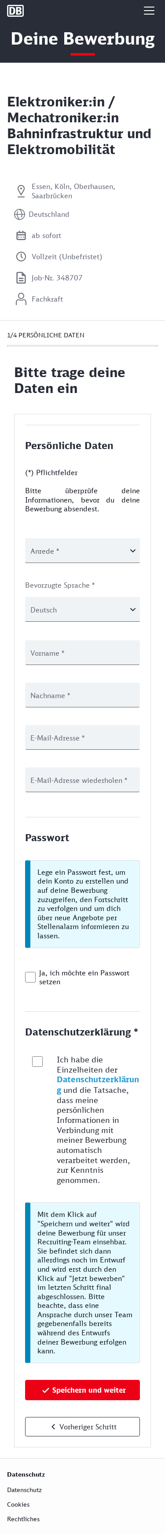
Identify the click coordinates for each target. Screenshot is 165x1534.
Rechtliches (23, 1519)
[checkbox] (30, 977)
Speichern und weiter (89, 1390)
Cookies (18, 1504)
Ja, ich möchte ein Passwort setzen (84, 977)
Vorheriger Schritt (88, 1426)
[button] (149, 10)
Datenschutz (24, 1489)
